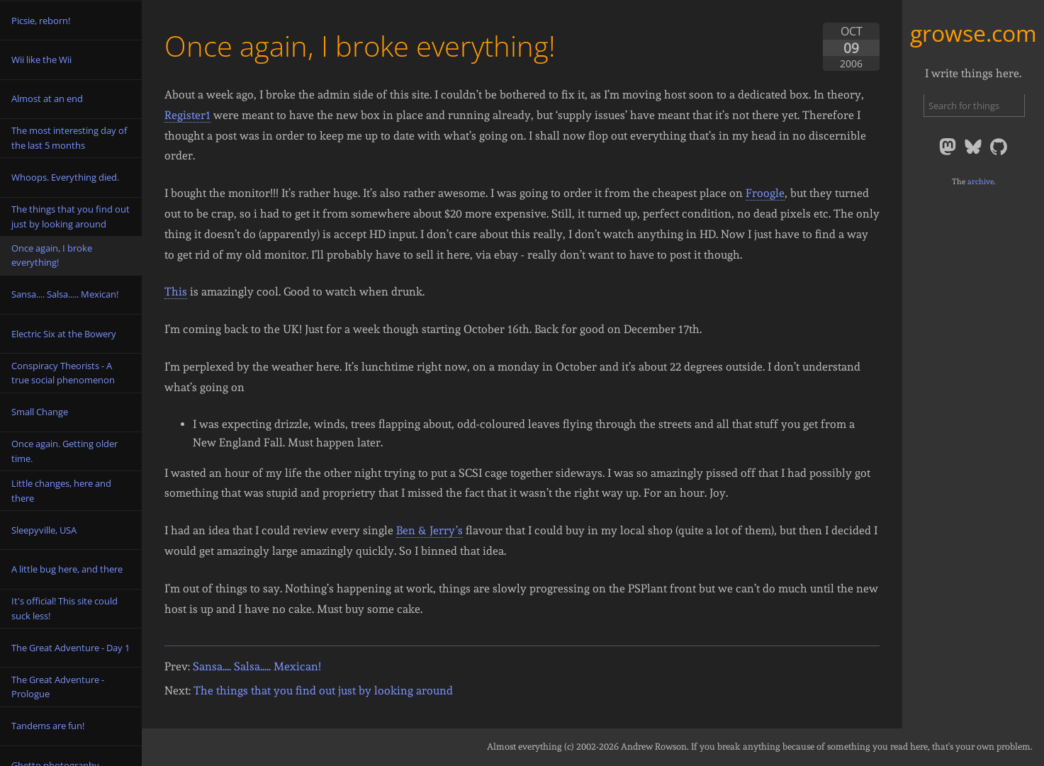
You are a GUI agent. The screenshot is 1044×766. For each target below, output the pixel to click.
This (175, 291)
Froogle (765, 193)
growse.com (973, 33)
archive (980, 181)
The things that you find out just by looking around (323, 690)
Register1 (187, 115)
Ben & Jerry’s (429, 530)
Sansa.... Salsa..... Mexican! (257, 666)
